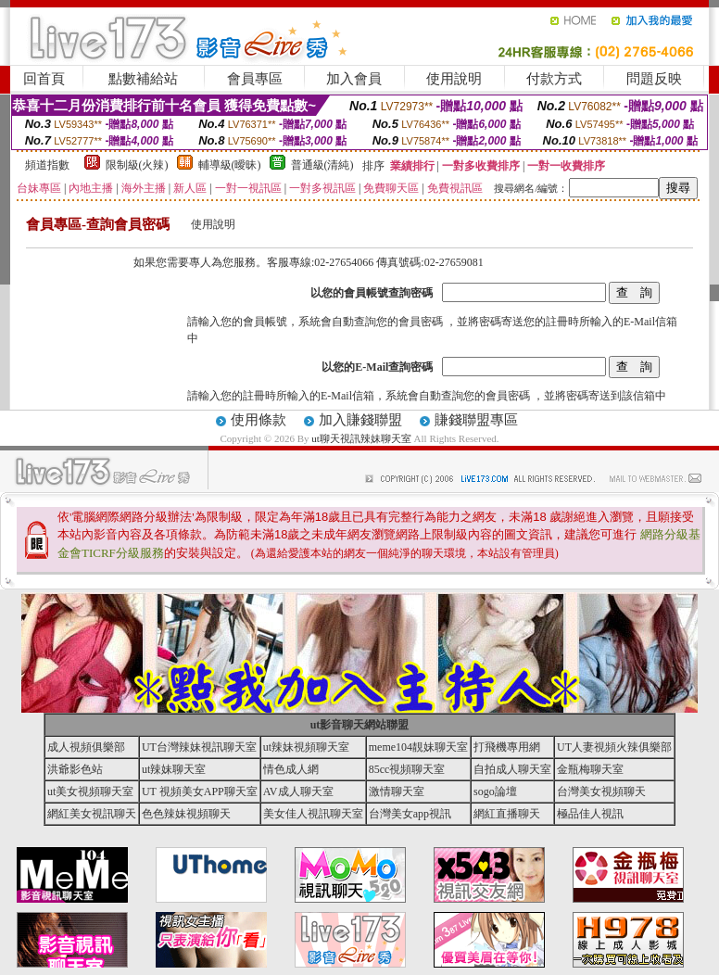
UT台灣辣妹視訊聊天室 (199, 747)
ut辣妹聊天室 (174, 769)
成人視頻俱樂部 (86, 747)
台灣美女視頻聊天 (601, 791)
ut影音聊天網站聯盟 (360, 724)
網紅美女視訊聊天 (91, 813)
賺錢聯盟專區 (476, 419)
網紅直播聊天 (506, 813)
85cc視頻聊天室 (407, 769)
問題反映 (654, 78)
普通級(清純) (322, 164)
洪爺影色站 (75, 769)
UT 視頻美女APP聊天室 (200, 791)
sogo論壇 (495, 791)
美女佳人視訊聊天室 (313, 813)
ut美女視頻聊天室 (90, 791)
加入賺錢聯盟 (360, 419)
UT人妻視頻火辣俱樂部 (614, 747)
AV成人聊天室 (298, 791)
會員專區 (255, 78)
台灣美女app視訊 (410, 813)
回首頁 (44, 78)
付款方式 (554, 78)
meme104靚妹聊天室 (418, 747)
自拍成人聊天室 (512, 769)
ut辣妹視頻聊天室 (306, 747)
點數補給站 (143, 78)
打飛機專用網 (506, 747)
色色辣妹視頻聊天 (186, 813)
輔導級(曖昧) (229, 164)
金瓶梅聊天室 (590, 769)
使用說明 (454, 78)
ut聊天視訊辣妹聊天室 (361, 438)
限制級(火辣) (137, 164)
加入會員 (354, 78)
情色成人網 (291, 769)
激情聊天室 (396, 791)
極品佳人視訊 (590, 813)
